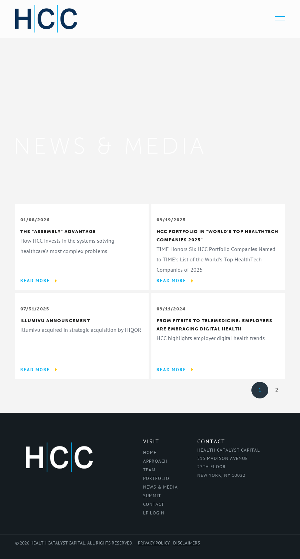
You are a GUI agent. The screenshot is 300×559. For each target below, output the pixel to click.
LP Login (153, 513)
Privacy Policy (154, 543)
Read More (35, 280)
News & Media (160, 487)
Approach (155, 461)
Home (150, 452)
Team (149, 470)
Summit (152, 495)
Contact (153, 504)
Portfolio (156, 478)
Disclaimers (186, 543)
